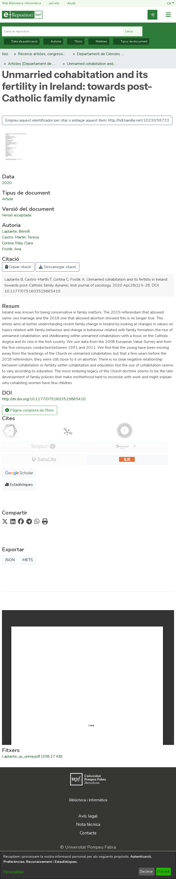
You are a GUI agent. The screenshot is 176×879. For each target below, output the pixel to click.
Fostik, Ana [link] (11, 249)
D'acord (163, 871)
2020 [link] (7, 183)
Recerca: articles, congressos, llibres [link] (42, 54)
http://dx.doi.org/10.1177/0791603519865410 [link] (44, 399)
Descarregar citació (57, 267)
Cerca (132, 31)
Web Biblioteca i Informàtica (21, 3)
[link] (152, 15)
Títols (75, 41)
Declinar (146, 871)
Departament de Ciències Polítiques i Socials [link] (101, 54)
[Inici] (22, 15)
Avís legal (88, 816)
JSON (10, 560)
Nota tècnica (88, 824)
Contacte (88, 833)
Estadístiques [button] (19, 484)
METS (27, 560)
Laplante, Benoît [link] (16, 231)
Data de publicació (22, 41)
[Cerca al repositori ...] (62, 31)
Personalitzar (13, 871)
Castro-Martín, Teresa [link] (20, 237)
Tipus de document (131, 41)
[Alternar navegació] (168, 14)
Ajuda (68, 3)
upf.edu (51, 3)
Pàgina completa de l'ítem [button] (29, 410)
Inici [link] (5, 54)
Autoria (53, 41)
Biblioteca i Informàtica (88, 800)
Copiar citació (18, 267)
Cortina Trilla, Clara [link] (17, 243)
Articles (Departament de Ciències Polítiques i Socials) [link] (32, 63)
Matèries (98, 41)
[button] (170, 3)
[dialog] (88, 865)
